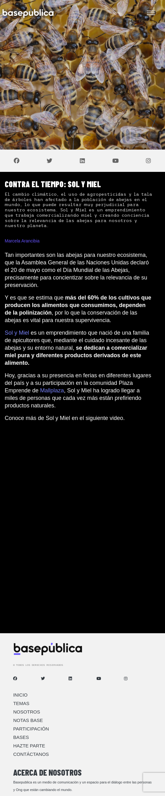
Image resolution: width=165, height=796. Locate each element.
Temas (21, 703)
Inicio (20, 695)
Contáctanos (31, 754)
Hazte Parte (29, 745)
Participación (31, 728)
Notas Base (28, 720)
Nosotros (26, 712)
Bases (21, 737)
